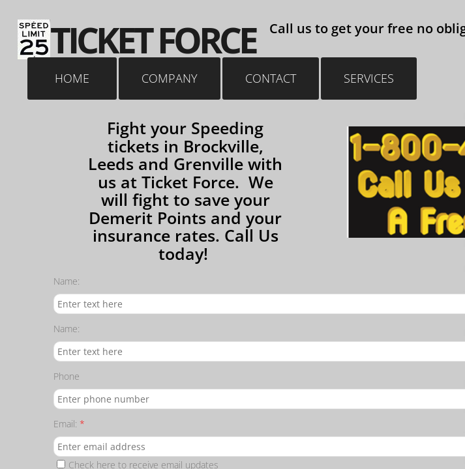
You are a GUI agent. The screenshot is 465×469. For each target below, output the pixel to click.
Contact (270, 78)
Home (72, 78)
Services (369, 78)
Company (170, 78)
